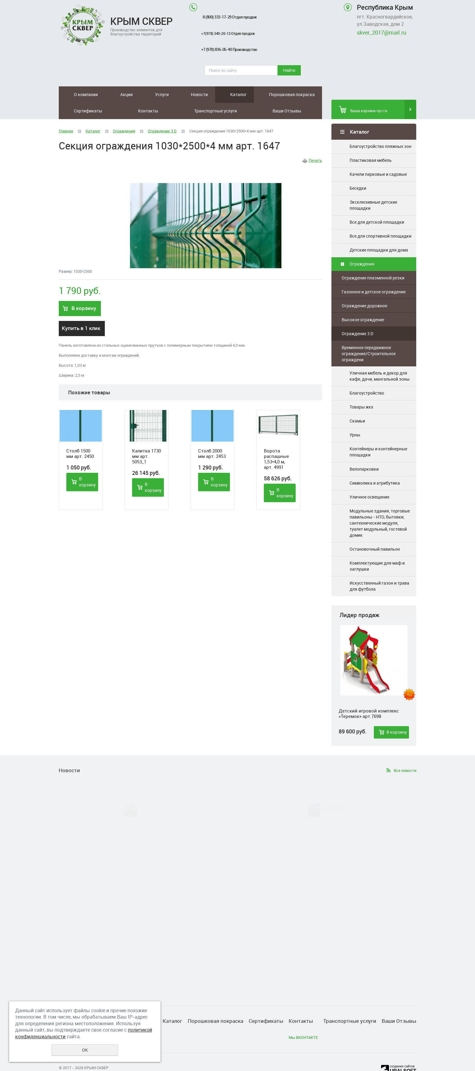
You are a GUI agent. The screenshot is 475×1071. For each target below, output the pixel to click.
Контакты (251, 94)
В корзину (397, 716)
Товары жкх (361, 390)
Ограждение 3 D (357, 317)
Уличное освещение (369, 480)
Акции (98, 94)
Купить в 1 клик (81, 311)
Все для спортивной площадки (380, 219)
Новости (138, 94)
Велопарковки (364, 452)
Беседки (358, 172)
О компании (74, 94)
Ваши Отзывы (310, 94)
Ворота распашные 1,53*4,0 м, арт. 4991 (276, 442)
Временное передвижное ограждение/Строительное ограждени (369, 337)
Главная (66, 114)
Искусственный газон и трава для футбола (379, 570)
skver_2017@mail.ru (381, 32)
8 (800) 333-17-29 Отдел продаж (229, 17)
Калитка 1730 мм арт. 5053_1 (146, 440)
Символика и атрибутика (375, 466)
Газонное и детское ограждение (374, 275)
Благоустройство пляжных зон (380, 130)
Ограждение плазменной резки (373, 261)
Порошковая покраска (188, 94)
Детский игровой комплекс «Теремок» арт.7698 (369, 697)
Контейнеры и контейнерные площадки (378, 435)
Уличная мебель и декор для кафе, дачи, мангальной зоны (380, 359)
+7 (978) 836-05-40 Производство (229, 49)
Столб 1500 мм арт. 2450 (80, 437)
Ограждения (362, 247)
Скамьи (357, 404)
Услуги (117, 94)
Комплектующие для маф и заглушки (377, 550)
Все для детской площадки (377, 206)
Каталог (161, 94)
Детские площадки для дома (379, 233)
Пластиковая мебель (371, 144)
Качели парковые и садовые (378, 158)
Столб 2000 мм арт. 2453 (212, 437)
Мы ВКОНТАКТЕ (303, 1021)
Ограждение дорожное (364, 289)
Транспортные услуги (281, 94)
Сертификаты (221, 94)
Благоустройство (367, 376)
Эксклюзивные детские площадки (373, 189)
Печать (315, 144)
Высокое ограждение (363, 303)
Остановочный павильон (375, 533)
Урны (355, 418)
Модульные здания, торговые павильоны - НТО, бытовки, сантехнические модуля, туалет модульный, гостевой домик (380, 507)
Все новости (405, 754)
